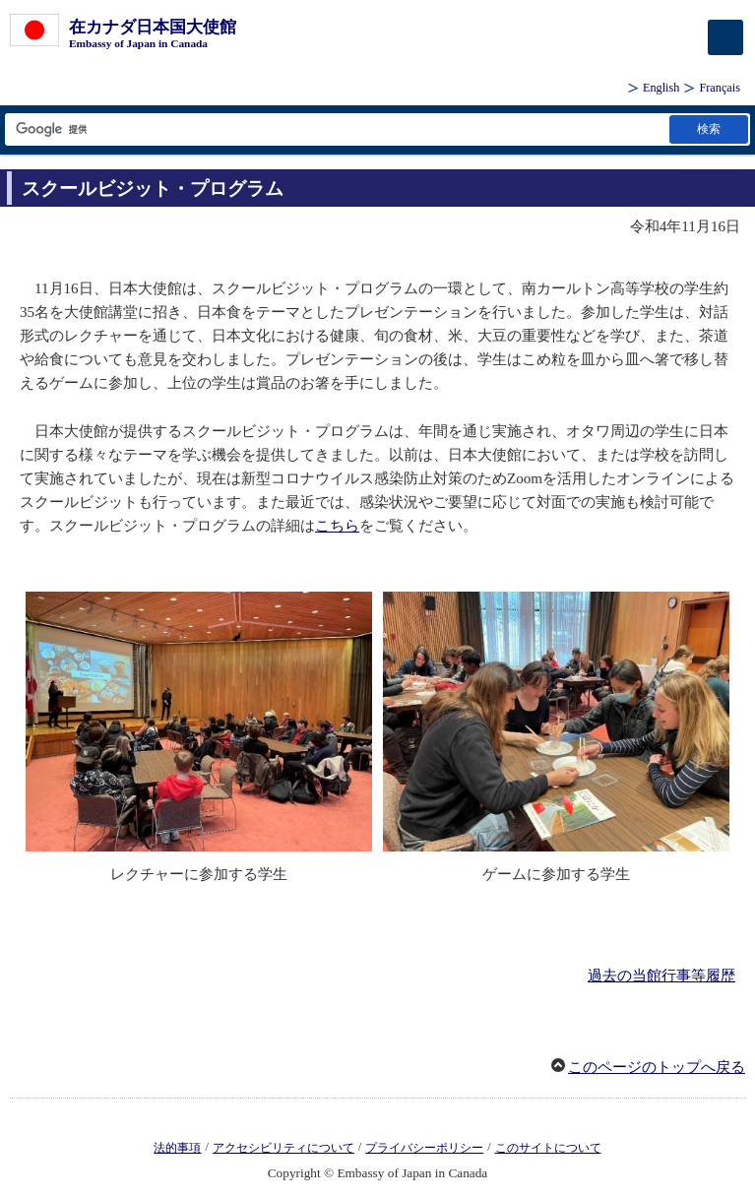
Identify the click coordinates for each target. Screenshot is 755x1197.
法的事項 (177, 1148)
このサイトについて (548, 1148)
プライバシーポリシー (424, 1148)
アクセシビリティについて (283, 1148)
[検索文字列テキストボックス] (335, 129)
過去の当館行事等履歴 (661, 975)
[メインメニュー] (725, 37)
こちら (337, 526)
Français (719, 87)
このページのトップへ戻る (656, 1067)
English (661, 87)
